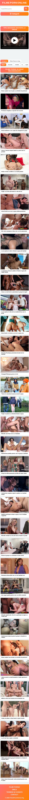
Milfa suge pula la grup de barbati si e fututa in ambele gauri (14, 758)
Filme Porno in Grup (15, 61)
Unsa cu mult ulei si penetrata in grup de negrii (14, 292)
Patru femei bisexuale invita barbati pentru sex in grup (14, 779)
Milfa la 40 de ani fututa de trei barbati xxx (12, 698)
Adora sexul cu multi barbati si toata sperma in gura (14, 678)
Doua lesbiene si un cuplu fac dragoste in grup (14, 130)
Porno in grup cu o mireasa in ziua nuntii (12, 555)
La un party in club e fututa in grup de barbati (13, 251)
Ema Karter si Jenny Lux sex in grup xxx (12, 333)
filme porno (14, 787)
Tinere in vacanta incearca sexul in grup (12, 393)
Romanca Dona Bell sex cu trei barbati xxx (13, 575)
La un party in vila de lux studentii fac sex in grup (13, 312)
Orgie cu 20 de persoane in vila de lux (11, 191)
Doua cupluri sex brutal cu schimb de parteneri (14, 657)
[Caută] (26, 9)
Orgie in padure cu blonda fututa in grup (12, 413)
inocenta (10, 64)
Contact (14, 794)
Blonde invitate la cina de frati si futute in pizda (14, 535)
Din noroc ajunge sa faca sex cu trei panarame (14, 231)
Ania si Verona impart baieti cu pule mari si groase (13, 151)
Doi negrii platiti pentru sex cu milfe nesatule (13, 595)
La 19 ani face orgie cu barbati (9, 738)
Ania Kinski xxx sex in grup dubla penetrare (13, 211)
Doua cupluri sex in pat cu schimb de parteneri (14, 90)
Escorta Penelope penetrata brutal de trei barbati (12, 353)
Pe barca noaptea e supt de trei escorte (12, 110)
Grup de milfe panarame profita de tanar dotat (14, 473)
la (22, 64)
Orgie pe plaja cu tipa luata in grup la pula (12, 718)
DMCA (14, 789)
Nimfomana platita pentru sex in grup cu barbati (14, 453)
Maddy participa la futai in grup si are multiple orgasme (14, 515)
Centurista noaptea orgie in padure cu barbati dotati (13, 493)
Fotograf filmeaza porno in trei (9, 374)
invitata (17, 64)
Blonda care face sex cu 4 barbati (10, 433)
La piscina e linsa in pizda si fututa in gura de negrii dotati (13, 271)
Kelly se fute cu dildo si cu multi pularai (12, 171)
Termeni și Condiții (14, 792)
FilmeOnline (14, 3)
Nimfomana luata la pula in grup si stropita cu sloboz (14, 636)
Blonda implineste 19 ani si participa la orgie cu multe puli (14, 615)
